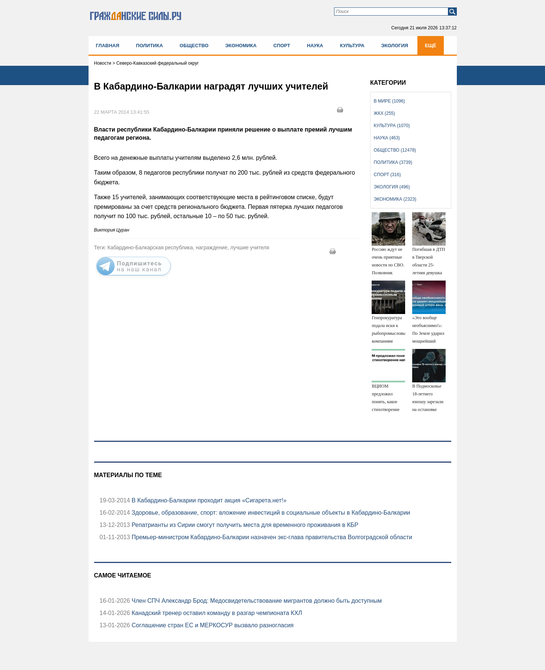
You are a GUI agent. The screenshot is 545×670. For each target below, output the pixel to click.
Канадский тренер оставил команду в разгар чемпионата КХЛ (216, 613)
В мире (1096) (389, 101)
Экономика (240, 45)
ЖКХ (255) (384, 113)
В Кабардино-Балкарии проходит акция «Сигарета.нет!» (208, 500)
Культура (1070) (392, 125)
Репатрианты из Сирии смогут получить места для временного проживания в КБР (244, 525)
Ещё (430, 45)
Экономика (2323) (395, 199)
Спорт (281, 45)
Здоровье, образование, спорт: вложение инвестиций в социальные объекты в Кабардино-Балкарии (270, 512)
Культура (352, 45)
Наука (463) (387, 137)
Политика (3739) (393, 162)
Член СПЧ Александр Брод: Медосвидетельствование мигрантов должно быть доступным (256, 601)
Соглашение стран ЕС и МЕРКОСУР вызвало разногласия (212, 625)
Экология (394, 45)
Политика (149, 45)
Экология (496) (392, 187)
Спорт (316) (387, 174)
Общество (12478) (395, 150)
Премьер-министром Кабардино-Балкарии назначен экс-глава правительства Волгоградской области (271, 537)
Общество (194, 45)
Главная (107, 45)
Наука (315, 45)
